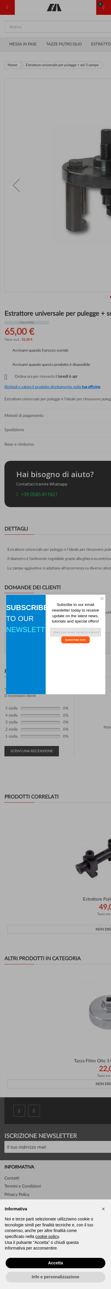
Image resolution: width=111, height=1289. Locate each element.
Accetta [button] (55, 1263)
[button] (103, 1209)
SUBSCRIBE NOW (75, 639)
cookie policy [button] (47, 1236)
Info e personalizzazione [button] (55, 1276)
